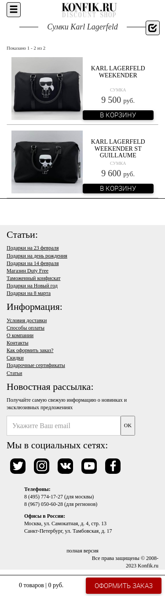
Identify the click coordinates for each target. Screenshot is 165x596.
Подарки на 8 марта (29, 293)
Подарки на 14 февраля (33, 263)
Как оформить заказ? (30, 350)
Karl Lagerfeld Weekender (118, 71)
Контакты (18, 343)
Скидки (15, 358)
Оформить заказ (124, 585)
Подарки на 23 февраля (33, 248)
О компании (20, 335)
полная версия (82, 551)
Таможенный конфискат (34, 278)
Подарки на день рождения (37, 256)
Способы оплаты (25, 328)
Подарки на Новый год (32, 286)
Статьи (14, 373)
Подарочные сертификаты (36, 365)
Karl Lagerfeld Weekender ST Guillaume (118, 148)
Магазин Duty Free (27, 271)
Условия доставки (27, 320)
